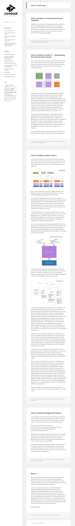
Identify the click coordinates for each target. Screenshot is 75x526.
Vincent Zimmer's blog (9, 76)
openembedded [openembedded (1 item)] (11, 96)
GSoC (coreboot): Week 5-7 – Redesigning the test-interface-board (48, 56)
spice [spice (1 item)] (11, 99)
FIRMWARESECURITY (8, 61)
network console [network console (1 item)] (6, 96)
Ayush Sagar (40, 41)
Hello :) (34, 473)
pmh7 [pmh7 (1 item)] (7, 98)
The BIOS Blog (7, 72)
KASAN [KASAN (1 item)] (13, 95)
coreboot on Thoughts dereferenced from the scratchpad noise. (9, 58)
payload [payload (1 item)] (15, 96)
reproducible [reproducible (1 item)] (14, 98)
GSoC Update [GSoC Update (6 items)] (7, 95)
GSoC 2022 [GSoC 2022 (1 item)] (10, 94)
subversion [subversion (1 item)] (14, 99)
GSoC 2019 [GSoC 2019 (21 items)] (13, 92)
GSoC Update (45, 42)
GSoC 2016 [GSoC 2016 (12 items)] (7, 92)
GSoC (54, 41)
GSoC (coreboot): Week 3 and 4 (43, 155)
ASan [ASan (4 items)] (9, 85)
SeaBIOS (57, 41)
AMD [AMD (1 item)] (5, 85)
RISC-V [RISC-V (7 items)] (6, 99)
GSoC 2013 (40, 42)
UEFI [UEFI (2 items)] (9, 100)
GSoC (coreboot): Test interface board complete (47, 19)
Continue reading (47, 32)
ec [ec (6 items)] (14, 86)
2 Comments (43, 142)
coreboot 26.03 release (9, 30)
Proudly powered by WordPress (37, 523)
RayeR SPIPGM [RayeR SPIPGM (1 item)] (10, 98)
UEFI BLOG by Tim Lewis (9, 74)
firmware (51, 41)
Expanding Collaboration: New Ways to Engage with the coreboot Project (10, 44)
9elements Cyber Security (9, 54)
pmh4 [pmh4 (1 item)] (5, 98)
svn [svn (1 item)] (16, 99)
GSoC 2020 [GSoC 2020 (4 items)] (6, 94)
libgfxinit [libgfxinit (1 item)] (16, 95)
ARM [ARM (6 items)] (7, 85)
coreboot (47, 41)
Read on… (45, 451)
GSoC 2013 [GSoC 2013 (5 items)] (6, 90)
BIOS (62, 41)
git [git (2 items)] (9, 89)
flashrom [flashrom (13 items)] (6, 89)
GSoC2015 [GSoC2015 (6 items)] (11, 90)
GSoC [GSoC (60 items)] (12, 89)
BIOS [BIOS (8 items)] (12, 85)
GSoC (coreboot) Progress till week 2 (46, 413)
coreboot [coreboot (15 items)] (6, 86)
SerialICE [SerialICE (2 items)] (9, 99)
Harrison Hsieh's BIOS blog (9, 63)
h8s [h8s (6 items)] (11, 95)
